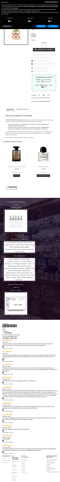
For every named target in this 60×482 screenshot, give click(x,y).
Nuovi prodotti (5, 460)
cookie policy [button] (15, 8)
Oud (31, 273)
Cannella (23, 259)
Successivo (13, 338)
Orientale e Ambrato (10, 249)
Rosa (29, 275)
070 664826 (46, 80)
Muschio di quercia (11, 273)
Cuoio (24, 261)
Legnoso (27, 247)
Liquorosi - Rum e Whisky (11, 268)
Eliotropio (29, 261)
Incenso (30, 263)
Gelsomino (24, 263)
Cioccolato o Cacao (12, 261)
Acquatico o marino (11, 242)
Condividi (38, 95)
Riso (25, 275)
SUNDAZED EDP (43, 166)
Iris (33, 263)
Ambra (10, 259)
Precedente (6, 338)
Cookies (14, 480)
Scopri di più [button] (7, 26)
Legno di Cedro (12, 266)
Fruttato (32, 245)
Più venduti (5, 462)
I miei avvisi (24, 472)
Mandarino (21, 268)
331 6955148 (46, 82)
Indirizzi (23, 468)
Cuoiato (17, 245)
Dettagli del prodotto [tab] (23, 109)
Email (44, 87)
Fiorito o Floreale (44, 97)
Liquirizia (28, 266)
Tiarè (32, 275)
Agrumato (19, 242)
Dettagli (17, 175)
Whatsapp (44, 85)
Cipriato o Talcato (9, 245)
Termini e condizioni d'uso (14, 466)
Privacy (13, 478)
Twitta (43, 95)
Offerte (4, 458)
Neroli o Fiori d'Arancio (23, 273)
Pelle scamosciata (15, 275)
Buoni (23, 470)
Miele (9, 270)
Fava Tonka (8, 263)
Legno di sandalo (21, 266)
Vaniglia (14, 277)
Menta (33, 268)
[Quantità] (43, 45)
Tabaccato (30, 249)
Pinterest (48, 95)
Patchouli (7, 275)
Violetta (24, 277)
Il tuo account (25, 456)
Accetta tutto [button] (53, 26)
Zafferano (19, 279)
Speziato (24, 249)
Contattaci (14, 476)
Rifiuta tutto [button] (41, 26)
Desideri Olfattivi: (35, 97)
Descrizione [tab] (10, 109)
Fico (12, 263)
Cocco (20, 261)
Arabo (24, 242)
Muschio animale (16, 270)
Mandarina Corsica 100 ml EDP (16, 166)
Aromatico (30, 242)
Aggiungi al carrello (44, 50)
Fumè (11, 247)
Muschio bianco (26, 270)
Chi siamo (14, 470)
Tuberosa (8, 277)
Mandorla (27, 268)
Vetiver (19, 277)
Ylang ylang (30, 277)
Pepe (22, 275)
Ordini (23, 463)
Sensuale (19, 249)
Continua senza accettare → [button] (51, 2)
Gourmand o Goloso (45, 101)
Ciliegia (28, 259)
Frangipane (17, 263)
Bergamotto (16, 259)
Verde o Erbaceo (19, 251)
